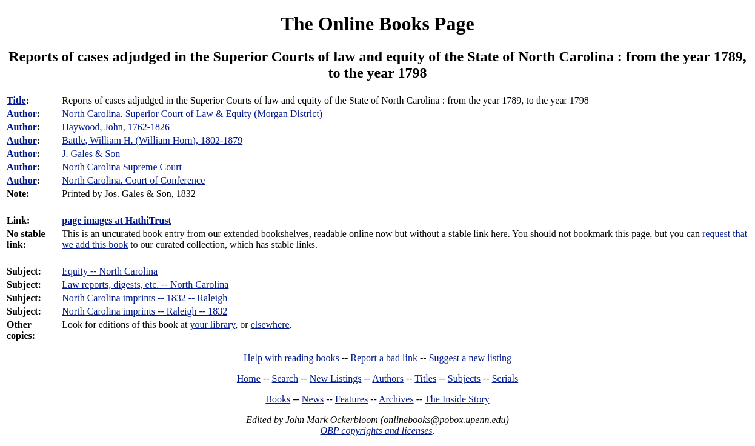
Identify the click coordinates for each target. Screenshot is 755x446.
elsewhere (270, 324)
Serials (505, 378)
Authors (388, 378)
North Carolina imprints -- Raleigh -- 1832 (144, 311)
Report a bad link (383, 358)
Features (351, 399)
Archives (396, 399)
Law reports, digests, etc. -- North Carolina (145, 284)
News (313, 399)
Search (285, 378)
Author (22, 113)
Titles (425, 378)
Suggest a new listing (470, 358)
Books (277, 399)
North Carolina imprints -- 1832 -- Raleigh (144, 298)
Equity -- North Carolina (110, 271)
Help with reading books (291, 358)
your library (212, 324)
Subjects (464, 378)
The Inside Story (457, 399)
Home (249, 378)
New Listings (336, 378)
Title (16, 100)
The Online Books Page (377, 24)
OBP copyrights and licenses (376, 430)
